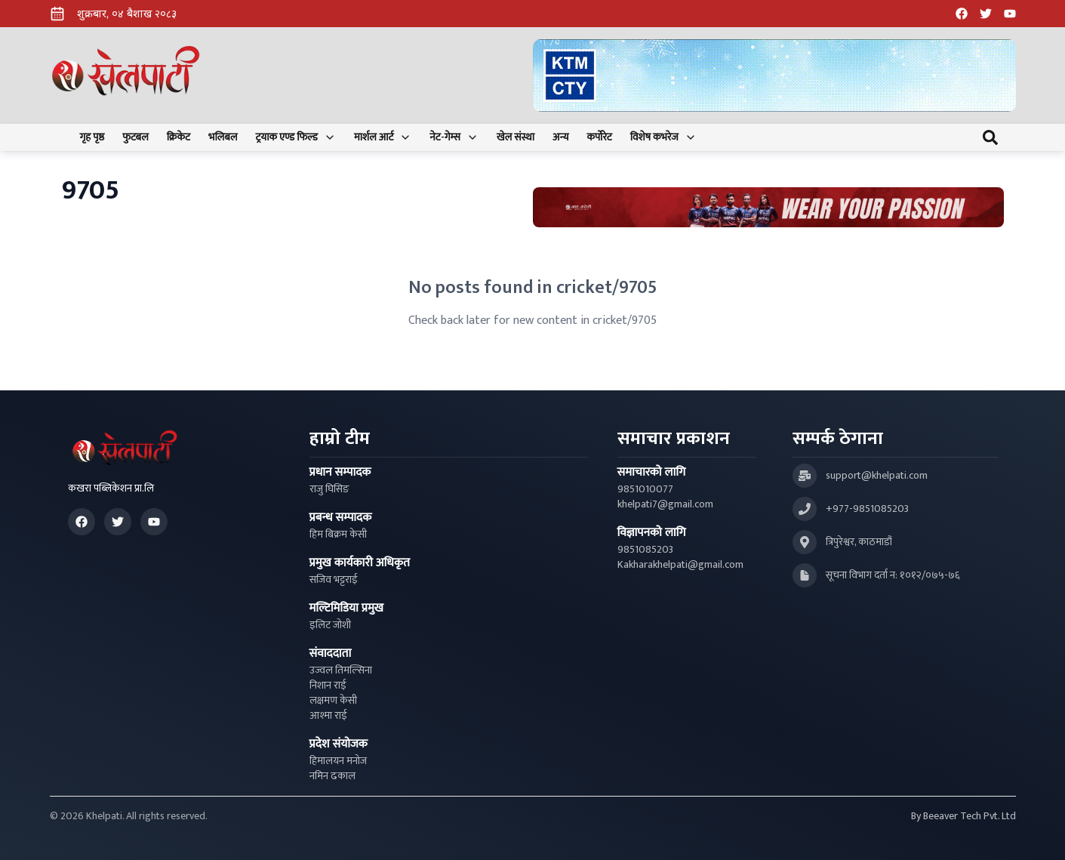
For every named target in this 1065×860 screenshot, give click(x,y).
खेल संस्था (515, 137)
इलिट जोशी (330, 625)
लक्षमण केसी (333, 700)
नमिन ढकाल (332, 776)
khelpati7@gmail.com (665, 504)
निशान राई (327, 685)
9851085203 (645, 549)
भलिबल (222, 137)
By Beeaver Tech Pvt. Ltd (963, 816)
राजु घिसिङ (329, 489)
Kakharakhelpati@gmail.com (680, 564)
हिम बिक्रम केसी (338, 534)
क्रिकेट (178, 137)
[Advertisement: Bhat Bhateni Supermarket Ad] (768, 207)
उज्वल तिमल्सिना (340, 670)
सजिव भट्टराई (333, 579)
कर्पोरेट (598, 137)
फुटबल (135, 137)
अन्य (560, 137)
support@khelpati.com (877, 475)
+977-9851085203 (867, 508)
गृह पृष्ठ (92, 137)
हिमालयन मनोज (338, 761)
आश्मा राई (328, 715)
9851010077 (645, 489)
